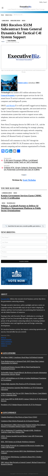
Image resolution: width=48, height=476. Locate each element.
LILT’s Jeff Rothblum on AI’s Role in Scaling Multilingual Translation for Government (23, 379)
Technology (11, 203)
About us (3, 337)
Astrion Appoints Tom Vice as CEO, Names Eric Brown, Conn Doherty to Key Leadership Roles (24, 394)
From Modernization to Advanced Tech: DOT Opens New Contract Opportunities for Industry (22, 362)
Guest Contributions (6, 341)
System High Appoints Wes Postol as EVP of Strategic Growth (21, 384)
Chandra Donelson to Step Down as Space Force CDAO (19, 417)
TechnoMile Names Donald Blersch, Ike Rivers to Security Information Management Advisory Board (24, 373)
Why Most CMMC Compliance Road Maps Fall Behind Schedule (22, 357)
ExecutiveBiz (5, 299)
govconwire (9, 353)
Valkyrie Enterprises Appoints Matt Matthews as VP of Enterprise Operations (22, 388)
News (15, 193)
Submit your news (6, 343)
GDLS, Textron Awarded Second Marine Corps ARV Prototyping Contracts (22, 437)
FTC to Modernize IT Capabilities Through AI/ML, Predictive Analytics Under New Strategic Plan (21, 431)
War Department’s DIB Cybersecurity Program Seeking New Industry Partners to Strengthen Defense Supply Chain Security (23, 425)
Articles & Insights (6, 339)
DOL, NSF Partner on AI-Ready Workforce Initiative (18, 442)
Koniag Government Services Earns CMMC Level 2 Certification (21, 196)
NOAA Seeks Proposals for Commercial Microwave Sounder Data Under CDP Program (22, 446)
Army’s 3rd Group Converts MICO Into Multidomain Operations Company (22, 452)
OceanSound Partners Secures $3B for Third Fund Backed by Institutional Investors (20, 368)
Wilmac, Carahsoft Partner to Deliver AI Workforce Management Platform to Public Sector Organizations (21, 208)
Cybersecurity (7, 193)
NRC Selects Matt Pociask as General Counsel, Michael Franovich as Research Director (23, 463)
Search (43, 226)
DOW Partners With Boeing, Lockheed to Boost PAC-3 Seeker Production (21, 458)
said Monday (10, 106)
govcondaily (9, 413)
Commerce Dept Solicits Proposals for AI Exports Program (20, 421)
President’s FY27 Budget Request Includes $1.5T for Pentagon (21, 405)
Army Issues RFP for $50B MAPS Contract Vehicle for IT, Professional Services (24, 400)
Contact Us (4, 345)
